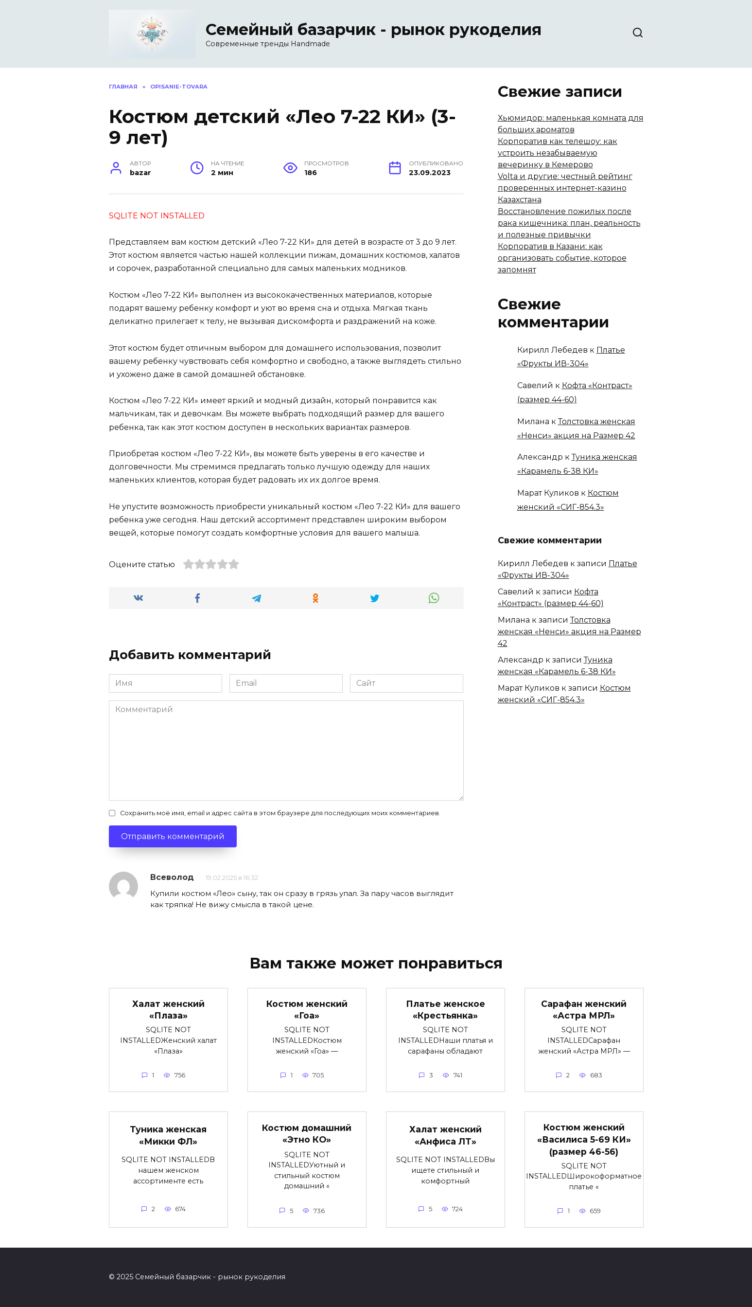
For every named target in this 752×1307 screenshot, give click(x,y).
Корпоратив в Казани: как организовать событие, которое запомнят (562, 258)
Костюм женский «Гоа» (307, 1010)
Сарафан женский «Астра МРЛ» (584, 1010)
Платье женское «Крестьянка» (445, 1010)
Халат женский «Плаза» (168, 1010)
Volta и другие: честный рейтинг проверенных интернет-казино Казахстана (565, 188)
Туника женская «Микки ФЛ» (168, 1136)
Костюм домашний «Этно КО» (306, 1134)
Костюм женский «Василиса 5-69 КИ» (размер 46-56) (584, 1139)
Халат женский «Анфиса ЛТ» (445, 1136)
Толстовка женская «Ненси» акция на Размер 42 (569, 631)
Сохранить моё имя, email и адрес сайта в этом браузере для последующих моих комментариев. (280, 813)
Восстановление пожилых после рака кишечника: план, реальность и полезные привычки (569, 223)
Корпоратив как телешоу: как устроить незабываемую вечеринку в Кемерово (557, 153)
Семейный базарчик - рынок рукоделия (374, 29)
